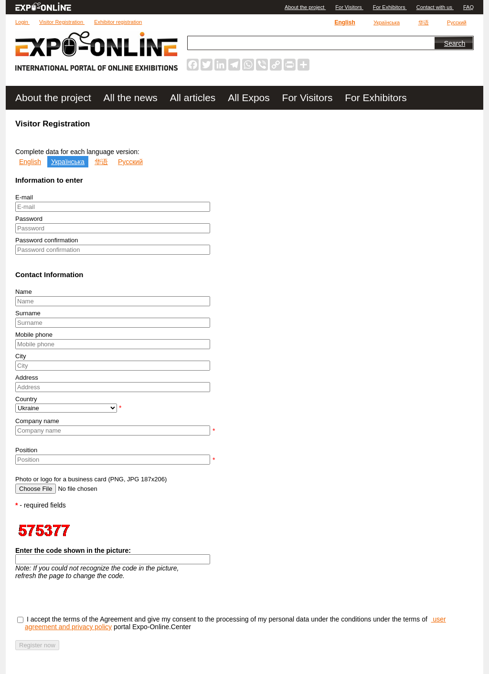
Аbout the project (305, 7)
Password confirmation (46, 240)
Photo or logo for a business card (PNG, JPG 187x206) (91, 479)
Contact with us (435, 7)
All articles (194, 97)
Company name (37, 421)
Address (26, 377)
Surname (28, 313)
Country (26, 399)
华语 (423, 22)
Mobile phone (34, 334)
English (344, 22)
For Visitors (349, 7)
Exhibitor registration (118, 22)
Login (22, 22)
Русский (457, 22)
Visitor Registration (62, 22)
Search (454, 43)
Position (26, 450)
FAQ (468, 7)
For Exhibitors (390, 7)
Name (23, 291)
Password (29, 218)
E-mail (24, 197)
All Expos (250, 97)
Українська (386, 22)
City (20, 356)
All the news (132, 97)
